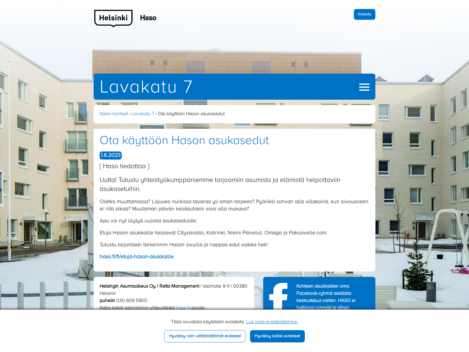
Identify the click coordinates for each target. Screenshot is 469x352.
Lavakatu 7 (146, 87)
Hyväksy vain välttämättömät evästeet (205, 336)
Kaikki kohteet (114, 114)
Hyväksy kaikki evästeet (277, 336)
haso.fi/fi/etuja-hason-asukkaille (136, 257)
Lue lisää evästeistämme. (272, 322)
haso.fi (183, 308)
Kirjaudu (364, 14)
